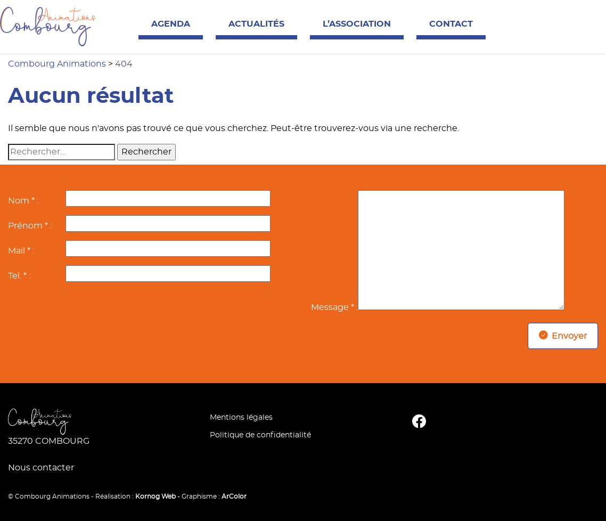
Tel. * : (19, 276)
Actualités (256, 24)
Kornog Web (155, 496)
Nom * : (23, 201)
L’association (357, 24)
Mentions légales (241, 417)
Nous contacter (41, 467)
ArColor (234, 496)
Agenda (170, 24)
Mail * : (21, 251)
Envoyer (562, 335)
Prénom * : (30, 226)
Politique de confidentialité (260, 435)
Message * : (334, 307)
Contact (451, 24)
